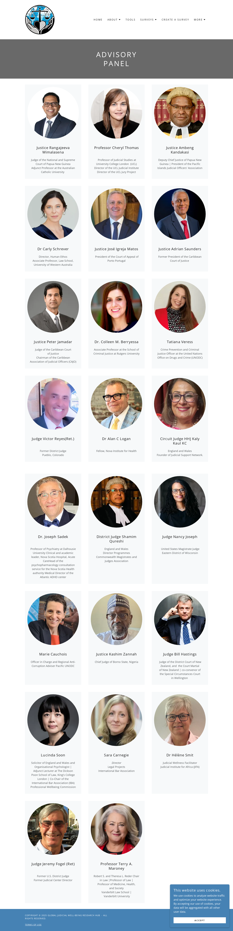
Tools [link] (131, 19)
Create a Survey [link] (175, 19)
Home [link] (98, 19)
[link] (40, 19)
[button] (114, 19)
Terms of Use (33, 924)
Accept (200, 920)
